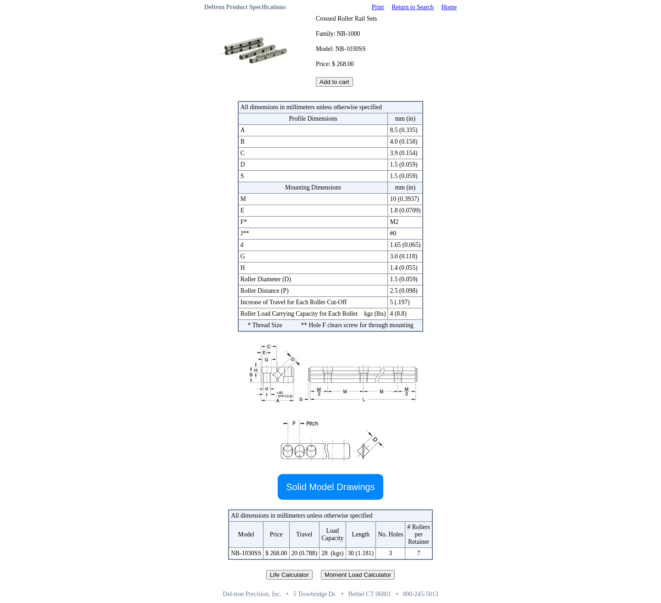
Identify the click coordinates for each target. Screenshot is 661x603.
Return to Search (412, 7)
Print (378, 7)
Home (449, 7)
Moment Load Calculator (358, 574)
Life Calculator (289, 574)
